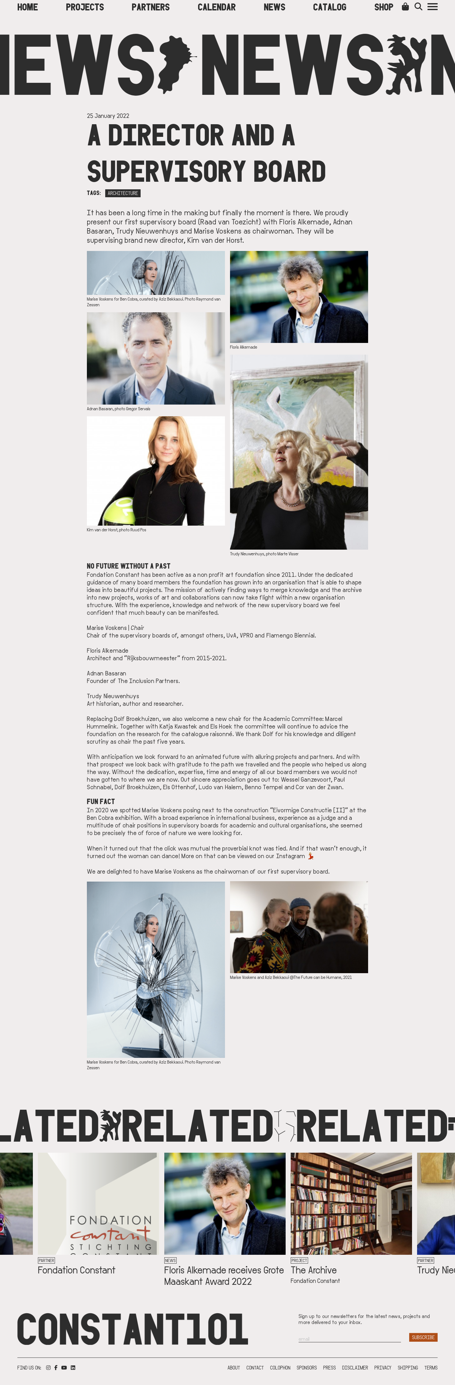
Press (329, 1367)
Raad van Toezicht (229, 221)
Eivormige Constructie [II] (309, 810)
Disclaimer (355, 1367)
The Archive (314, 1269)
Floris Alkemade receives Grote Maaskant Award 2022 (224, 1275)
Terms (431, 1367)
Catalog (329, 6)
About (234, 1367)
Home (27, 6)
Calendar (217, 6)
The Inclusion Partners (148, 680)
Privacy (382, 1367)
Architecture (123, 193)
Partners (151, 6)
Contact (255, 1367)
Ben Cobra (100, 817)
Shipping (408, 1367)
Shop (383, 6)
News (274, 6)
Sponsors (307, 1367)
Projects (85, 6)
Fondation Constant (77, 1269)
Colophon (280, 1367)
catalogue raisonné (207, 733)
